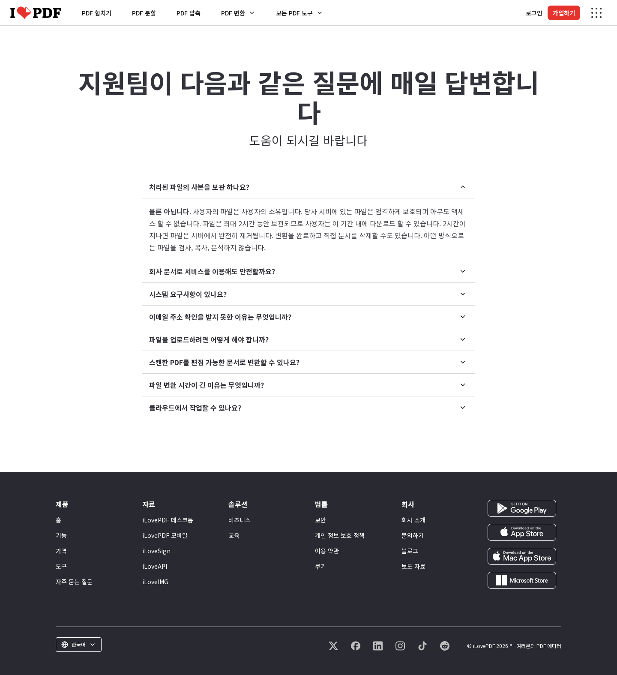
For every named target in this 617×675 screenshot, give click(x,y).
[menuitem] (308, 218)
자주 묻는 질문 (74, 581)
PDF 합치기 (96, 13)
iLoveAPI (154, 566)
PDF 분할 (144, 13)
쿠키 (320, 566)
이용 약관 (327, 550)
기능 (61, 535)
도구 (61, 566)
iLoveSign (156, 550)
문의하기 (412, 535)
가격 (61, 550)
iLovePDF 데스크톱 (167, 520)
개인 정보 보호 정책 (340, 535)
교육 (234, 535)
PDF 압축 (189, 13)
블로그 (409, 550)
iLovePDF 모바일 (165, 535)
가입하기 (564, 13)
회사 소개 (413, 520)
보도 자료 (413, 566)
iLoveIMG (155, 581)
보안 (320, 520)
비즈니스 (239, 520)
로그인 (534, 13)
